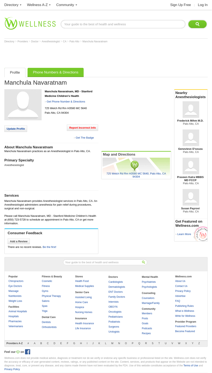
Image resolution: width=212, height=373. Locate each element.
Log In (203, 5)
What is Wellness (184, 311)
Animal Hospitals (17, 311)
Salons (45, 301)
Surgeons (113, 326)
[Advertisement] (79, 54)
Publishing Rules (184, 306)
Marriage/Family (151, 303)
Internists (113, 301)
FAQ (177, 301)
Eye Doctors (15, 286)
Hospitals (13, 316)
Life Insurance (83, 328)
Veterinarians (15, 326)
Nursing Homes (83, 312)
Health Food (82, 281)
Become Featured (185, 331)
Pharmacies (15, 321)
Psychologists (149, 286)
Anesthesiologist (51, 41)
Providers (23, 41)
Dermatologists (116, 286)
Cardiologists (115, 281)
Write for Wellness (185, 315)
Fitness (46, 286)
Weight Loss (15, 301)
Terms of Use (190, 365)
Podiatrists (114, 321)
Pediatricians (115, 316)
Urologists (113, 331)
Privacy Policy (183, 291)
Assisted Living (83, 297)
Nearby (190, 95)
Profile (15, 72)
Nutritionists (15, 296)
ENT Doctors (115, 291)
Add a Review (19, 241)
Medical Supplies (84, 286)
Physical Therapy (51, 296)
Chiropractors (15, 281)
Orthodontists (49, 327)
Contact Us (181, 286)
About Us (180, 281)
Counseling (148, 293)
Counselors (148, 298)
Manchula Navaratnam (94, 41)
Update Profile (16, 128)
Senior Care (82, 292)
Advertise (180, 296)
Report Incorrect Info (82, 127)
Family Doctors (116, 296)
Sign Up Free (180, 5)
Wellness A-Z (37, 5)
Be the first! (49, 247)
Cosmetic (47, 281)
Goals (145, 323)
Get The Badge (85, 137)
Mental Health (150, 276)
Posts (145, 318)
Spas (44, 306)
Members (147, 313)
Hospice (79, 307)
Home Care (81, 302)
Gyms (45, 291)
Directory (11, 5)
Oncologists (115, 311)
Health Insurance (84, 323)
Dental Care (49, 317)
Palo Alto (75, 41)
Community (65, 5)
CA (65, 41)
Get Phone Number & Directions (66, 101)
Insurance (81, 318)
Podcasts (147, 328)
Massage (13, 291)
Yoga (44, 311)
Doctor (35, 41)
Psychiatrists (149, 281)
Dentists (46, 322)
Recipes (146, 333)
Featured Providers (185, 326)
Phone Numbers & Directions (55, 72)
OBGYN (112, 306)
